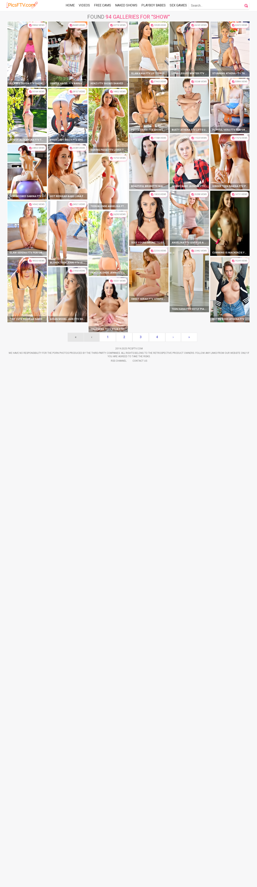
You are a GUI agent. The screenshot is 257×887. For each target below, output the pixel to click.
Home (70, 5)
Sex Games (178, 5)
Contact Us (140, 764)
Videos (84, 5)
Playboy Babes (153, 5)
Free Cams (102, 5)
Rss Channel (118, 764)
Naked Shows (126, 5)
